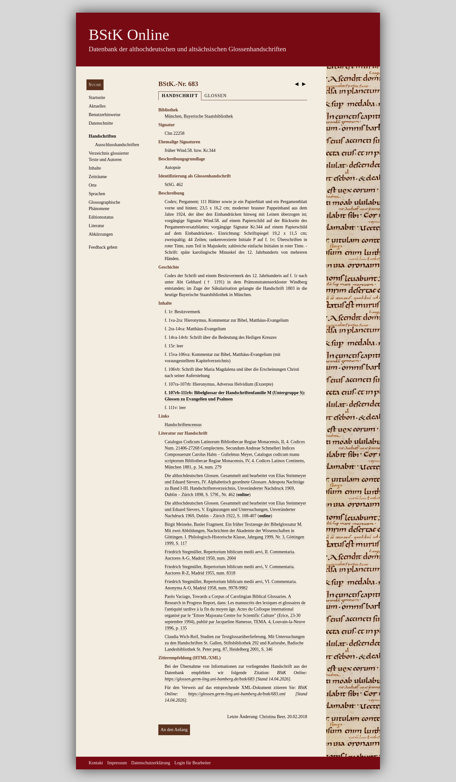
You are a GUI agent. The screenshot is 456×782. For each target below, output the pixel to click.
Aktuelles (97, 106)
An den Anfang (174, 729)
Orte (93, 185)
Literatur (96, 225)
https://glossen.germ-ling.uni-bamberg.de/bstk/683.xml (236, 694)
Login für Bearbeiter (192, 762)
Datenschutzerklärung (150, 762)
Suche (95, 84)
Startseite (97, 97)
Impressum (117, 762)
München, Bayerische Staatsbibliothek (199, 116)
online (243, 494)
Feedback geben (103, 247)
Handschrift (180, 95)
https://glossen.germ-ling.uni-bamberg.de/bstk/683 (210, 679)
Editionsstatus (101, 217)
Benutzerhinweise (104, 114)
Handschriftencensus (183, 424)
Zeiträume (98, 176)
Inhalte (95, 168)
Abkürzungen (101, 234)
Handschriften (102, 136)
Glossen (216, 95)
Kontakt (96, 762)
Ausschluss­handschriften (117, 144)
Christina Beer (272, 716)
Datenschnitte (101, 123)
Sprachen (97, 193)
